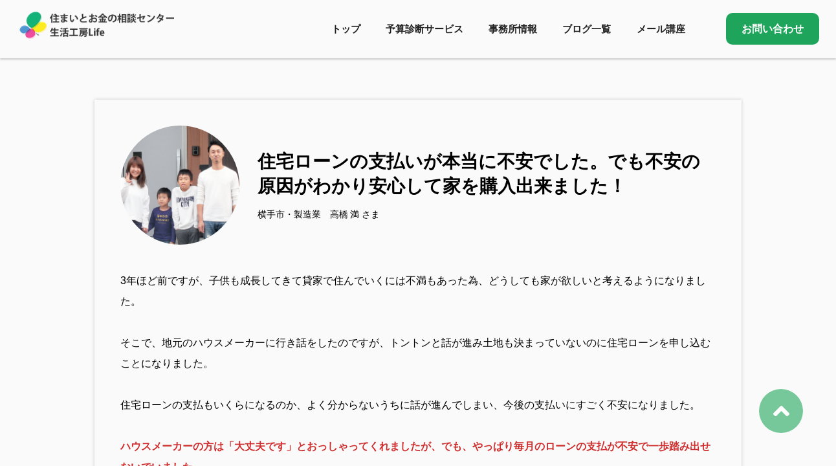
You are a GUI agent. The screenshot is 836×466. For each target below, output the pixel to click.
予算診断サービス (424, 28)
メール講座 (661, 28)
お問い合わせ (773, 28)
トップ (345, 28)
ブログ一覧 (586, 28)
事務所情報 (513, 28)
